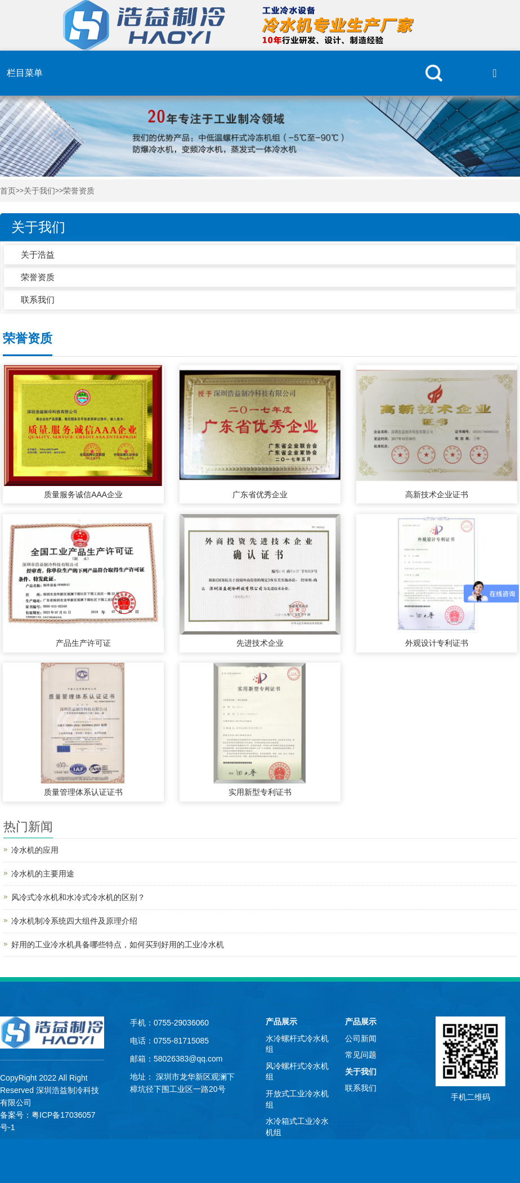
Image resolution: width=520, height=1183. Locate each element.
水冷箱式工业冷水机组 (297, 1127)
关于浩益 (38, 254)
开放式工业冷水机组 (297, 1099)
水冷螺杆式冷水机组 (297, 1044)
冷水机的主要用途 (42, 873)
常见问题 (360, 1054)
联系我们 (38, 299)
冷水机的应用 (35, 849)
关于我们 (39, 191)
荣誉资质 (79, 191)
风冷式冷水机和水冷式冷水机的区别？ (78, 897)
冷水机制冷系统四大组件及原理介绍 (74, 920)
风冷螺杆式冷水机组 (297, 1071)
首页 (8, 191)
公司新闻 (360, 1038)
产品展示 (281, 1021)
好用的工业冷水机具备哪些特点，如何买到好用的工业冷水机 (117, 944)
